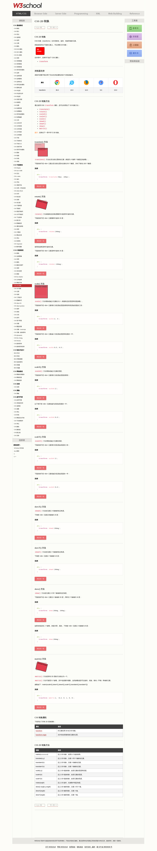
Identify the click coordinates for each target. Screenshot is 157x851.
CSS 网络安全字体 (19, 418)
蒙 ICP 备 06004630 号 (104, 847)
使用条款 (72, 847)
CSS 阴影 (16, 274)
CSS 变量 (16, 323)
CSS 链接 (16, 155)
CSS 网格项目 (18, 380)
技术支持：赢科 (89, 847)
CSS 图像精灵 (18, 223)
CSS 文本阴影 (18, 135)
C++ (15, 456)
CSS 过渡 (16, 291)
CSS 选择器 (17, 37)
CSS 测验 (16, 393)
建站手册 (115, 13)
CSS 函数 (16, 409)
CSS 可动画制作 (18, 421)
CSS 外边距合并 (18, 93)
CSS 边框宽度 (18, 76)
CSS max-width (18, 170)
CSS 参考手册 (18, 400)
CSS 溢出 (16, 179)
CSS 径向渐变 (18, 271)
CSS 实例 (16, 387)
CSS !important (18, 244)
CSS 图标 (16, 152)
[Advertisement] (92, 5)
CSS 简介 (16, 31)
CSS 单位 (16, 238)
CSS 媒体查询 (18, 343)
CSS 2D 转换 (17, 285)
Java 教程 (16, 451)
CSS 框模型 (17, 102)
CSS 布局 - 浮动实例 (20, 188)
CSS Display (17, 168)
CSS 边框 (16, 73)
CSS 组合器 (17, 196)
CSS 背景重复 (18, 64)
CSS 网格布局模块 (19, 374)
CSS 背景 (16, 58)
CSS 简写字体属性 (19, 149)
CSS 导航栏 (17, 208)
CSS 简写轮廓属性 (19, 114)
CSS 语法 (16, 34)
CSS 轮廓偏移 (18, 117)
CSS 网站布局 (18, 235)
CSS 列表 (16, 158)
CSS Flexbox (17, 340)
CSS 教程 (16, 28)
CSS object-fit (17, 303)
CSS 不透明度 (18, 205)
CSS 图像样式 (18, 300)
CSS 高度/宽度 (18, 99)
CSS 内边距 (17, 96)
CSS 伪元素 (17, 202)
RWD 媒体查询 (18, 362)
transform (39, 731)
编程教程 (81, 13)
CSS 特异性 (17, 241)
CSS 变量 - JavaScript (20, 329)
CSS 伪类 (16, 199)
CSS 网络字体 (18, 282)
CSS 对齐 (16, 193)
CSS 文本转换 (18, 129)
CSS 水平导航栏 (18, 214)
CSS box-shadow (18, 277)
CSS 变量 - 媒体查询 (20, 332)
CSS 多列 (16, 317)
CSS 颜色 (16, 46)
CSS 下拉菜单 (18, 217)
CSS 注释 (16, 43)
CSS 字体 (16, 138)
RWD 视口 (17, 356)
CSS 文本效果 (18, 279)
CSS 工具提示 (18, 297)
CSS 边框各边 (18, 81)
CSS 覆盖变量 (18, 326)
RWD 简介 (17, 353)
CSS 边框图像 (18, 256)
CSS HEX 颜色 (18, 52)
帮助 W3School (62, 847)
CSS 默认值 (17, 432)
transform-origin (41, 735)
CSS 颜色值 (17, 429)
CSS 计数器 (17, 232)
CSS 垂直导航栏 (18, 211)
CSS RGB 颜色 (18, 49)
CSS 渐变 (16, 268)
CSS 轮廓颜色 (18, 111)
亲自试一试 (40, 186)
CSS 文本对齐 (18, 123)
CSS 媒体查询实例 (19, 346)
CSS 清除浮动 (18, 185)
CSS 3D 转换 (17, 288)
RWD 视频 (17, 368)
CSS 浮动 (16, 182)
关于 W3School (50, 847)
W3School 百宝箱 (19, 448)
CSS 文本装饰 (18, 126)
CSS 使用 (16, 40)
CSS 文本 (16, 120)
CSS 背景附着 (18, 67)
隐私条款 (80, 847)
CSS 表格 (16, 161)
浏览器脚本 (40, 13)
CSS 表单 (16, 229)
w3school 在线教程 (32, 5)
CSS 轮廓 (16, 105)
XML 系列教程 (98, 13)
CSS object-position (19, 306)
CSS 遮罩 (16, 309)
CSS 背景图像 (18, 61)
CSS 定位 (16, 173)
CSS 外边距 (17, 90)
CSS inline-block (18, 191)
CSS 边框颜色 (18, 78)
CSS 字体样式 (18, 141)
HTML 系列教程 (21, 13)
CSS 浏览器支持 (18, 403)
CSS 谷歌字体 (18, 146)
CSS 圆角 (16, 253)
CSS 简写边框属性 (19, 84)
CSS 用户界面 (18, 320)
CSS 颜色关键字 (18, 265)
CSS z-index (17, 176)
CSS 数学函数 (18, 246)
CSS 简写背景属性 (19, 70)
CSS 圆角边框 (18, 87)
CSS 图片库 (17, 220)
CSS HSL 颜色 (18, 55)
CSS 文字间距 (18, 132)
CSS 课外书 (134, 53)
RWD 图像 (17, 365)
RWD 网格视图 (18, 359)
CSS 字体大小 (18, 143)
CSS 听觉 (16, 415)
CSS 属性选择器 (18, 226)
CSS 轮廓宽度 (18, 108)
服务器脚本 (60, 13)
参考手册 (135, 13)
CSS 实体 (16, 435)
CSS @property (18, 335)
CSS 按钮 (16, 311)
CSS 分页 (16, 314)
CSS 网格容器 (18, 377)
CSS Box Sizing (18, 338)
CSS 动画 (16, 294)
